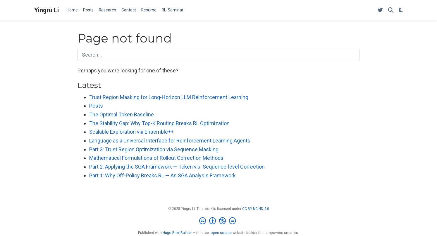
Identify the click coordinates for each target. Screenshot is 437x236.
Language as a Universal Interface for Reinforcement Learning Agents (169, 140)
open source (221, 233)
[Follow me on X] (380, 10)
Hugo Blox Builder (177, 233)
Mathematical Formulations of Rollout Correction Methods (156, 158)
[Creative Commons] (218, 221)
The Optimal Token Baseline (121, 114)
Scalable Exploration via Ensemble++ (131, 132)
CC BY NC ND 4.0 (255, 209)
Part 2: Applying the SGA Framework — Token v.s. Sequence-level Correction (177, 167)
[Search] (390, 10)
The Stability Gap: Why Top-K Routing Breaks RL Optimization (159, 123)
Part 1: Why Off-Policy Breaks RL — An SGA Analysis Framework (162, 175)
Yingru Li (46, 10)
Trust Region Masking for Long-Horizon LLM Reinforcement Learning (168, 97)
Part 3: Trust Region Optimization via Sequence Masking (153, 149)
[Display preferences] (401, 10)
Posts (96, 106)
